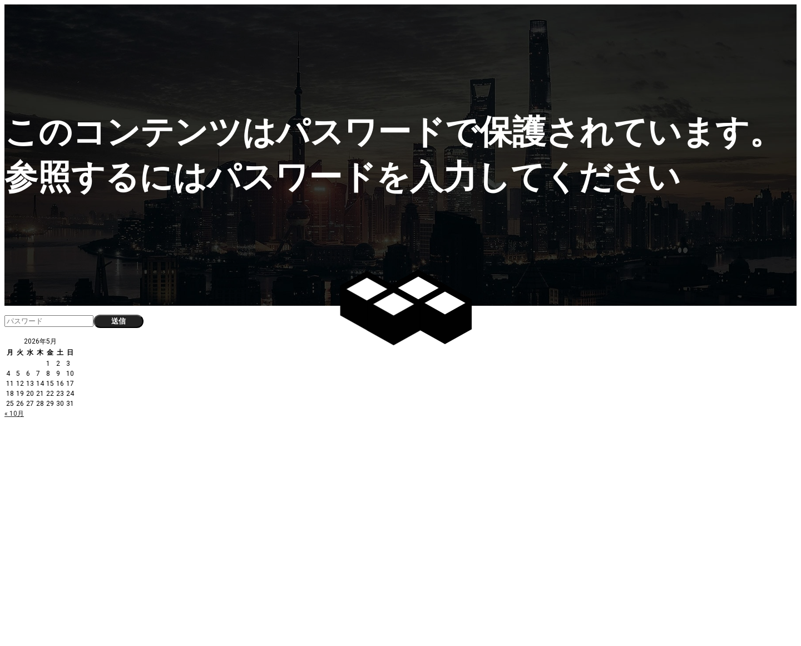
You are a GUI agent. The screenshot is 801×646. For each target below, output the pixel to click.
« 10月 (14, 414)
